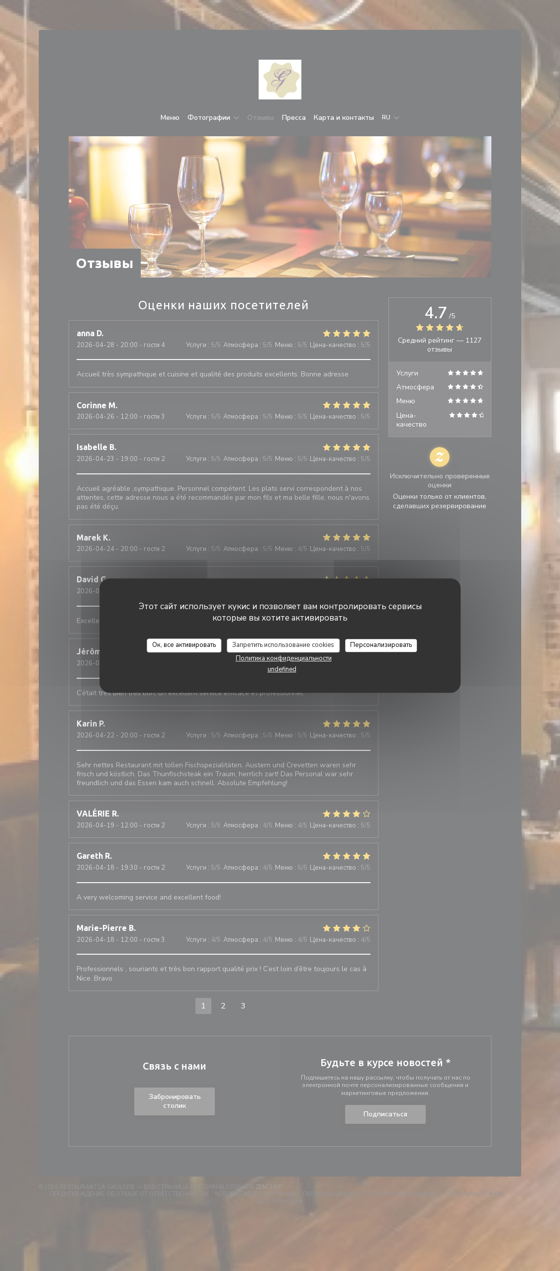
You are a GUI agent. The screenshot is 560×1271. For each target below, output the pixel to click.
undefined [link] (282, 669)
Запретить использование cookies (283, 644)
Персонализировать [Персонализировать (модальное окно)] (381, 644)
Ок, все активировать (184, 644)
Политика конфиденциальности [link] (284, 658)
